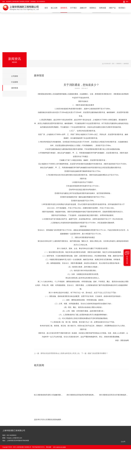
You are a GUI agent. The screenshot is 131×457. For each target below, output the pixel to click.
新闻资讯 (64, 8)
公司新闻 (14, 76)
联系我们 (122, 8)
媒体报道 (126, 63)
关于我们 (73, 8)
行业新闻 (14, 82)
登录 (127, 1)
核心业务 (54, 8)
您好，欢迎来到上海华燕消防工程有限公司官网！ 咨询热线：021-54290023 (23, 1)
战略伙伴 (83, 8)
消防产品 (112, 8)
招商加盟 (102, 8)
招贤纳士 (93, 8)
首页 (46, 8)
